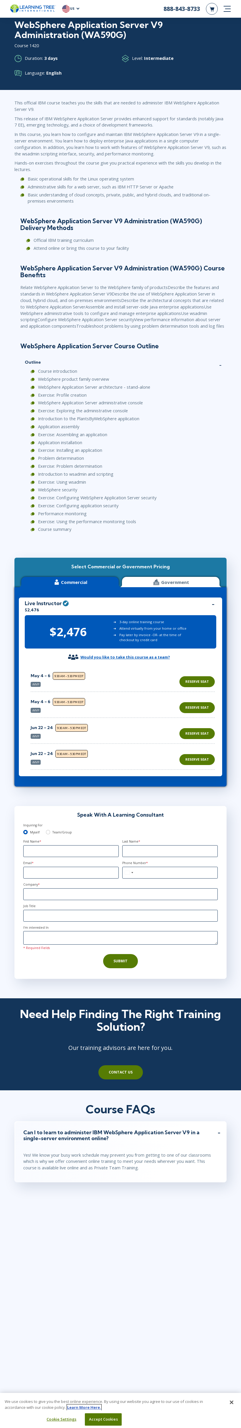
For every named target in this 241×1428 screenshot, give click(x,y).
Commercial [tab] (70, 582)
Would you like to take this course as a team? (125, 657)
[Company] (120, 894)
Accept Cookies (103, 1419)
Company (31, 884)
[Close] (231, 1402)
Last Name (131, 841)
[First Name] (71, 851)
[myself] (25, 832)
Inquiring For (32, 825)
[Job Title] (120, 916)
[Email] (71, 873)
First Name (32, 841)
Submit (120, 961)
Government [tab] (171, 582)
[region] (124, 718)
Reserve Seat (197, 681)
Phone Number (135, 863)
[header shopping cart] (212, 9)
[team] (48, 832)
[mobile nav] (227, 9)
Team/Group (62, 832)
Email (28, 863)
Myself (34, 832)
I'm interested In (36, 927)
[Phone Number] (170, 873)
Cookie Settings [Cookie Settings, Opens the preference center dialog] (61, 1419)
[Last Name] (170, 851)
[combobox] (129, 872)
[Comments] (120, 938)
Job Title (29, 906)
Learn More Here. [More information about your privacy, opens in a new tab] (84, 1407)
